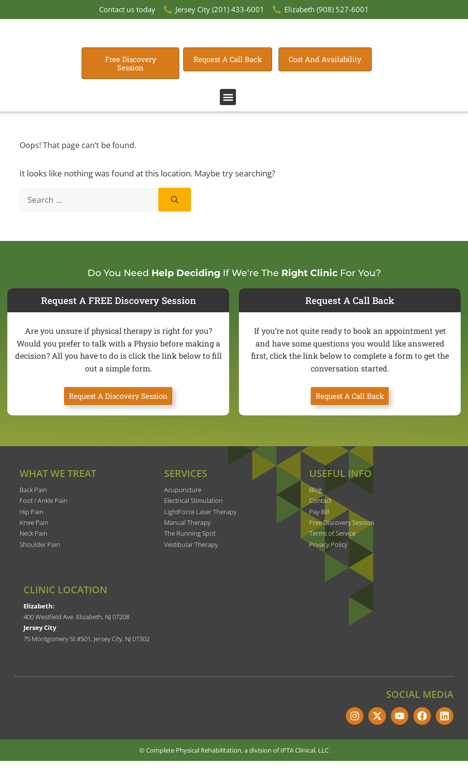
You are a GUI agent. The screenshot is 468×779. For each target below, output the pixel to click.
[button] (228, 115)
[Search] (174, 217)
